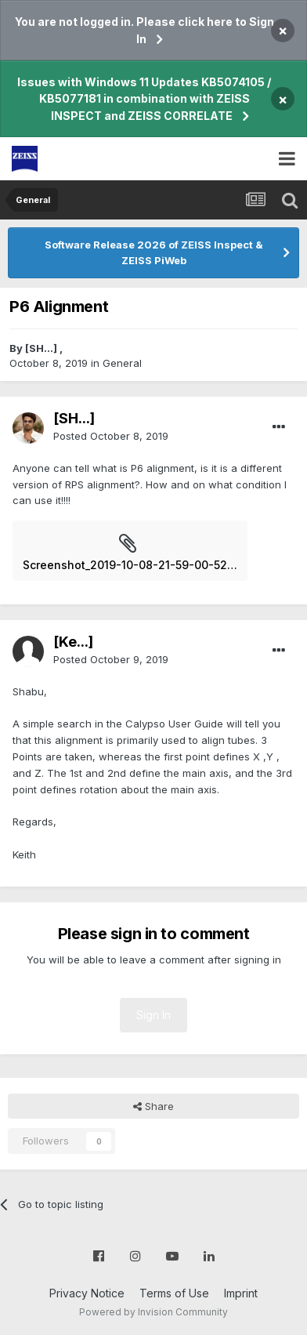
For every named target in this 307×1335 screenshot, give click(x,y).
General (122, 363)
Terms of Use (174, 1293)
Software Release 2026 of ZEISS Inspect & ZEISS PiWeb (154, 252)
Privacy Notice (87, 1293)
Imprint (241, 1293)
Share (153, 1106)
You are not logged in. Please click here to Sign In (144, 30)
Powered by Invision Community (153, 1312)
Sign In (153, 1014)
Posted (110, 436)
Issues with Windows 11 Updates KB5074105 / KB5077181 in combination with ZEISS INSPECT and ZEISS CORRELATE (144, 98)
